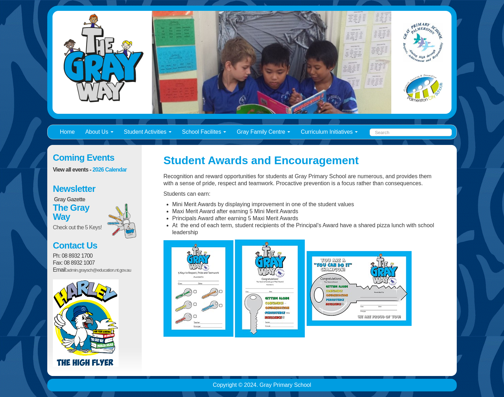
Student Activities (148, 132)
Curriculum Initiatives (329, 132)
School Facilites (204, 132)
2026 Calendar (109, 170)
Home (67, 132)
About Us (99, 132)
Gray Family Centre (263, 132)
